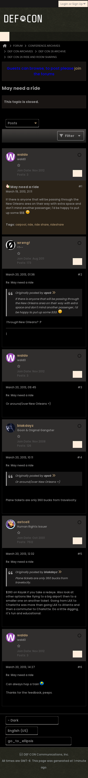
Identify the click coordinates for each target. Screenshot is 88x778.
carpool (20, 225)
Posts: (21, 175)
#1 (80, 186)
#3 (80, 387)
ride (30, 225)
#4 (79, 457)
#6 (79, 667)
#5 (79, 554)
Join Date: (24, 170)
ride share (41, 225)
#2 (80, 274)
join (77, 68)
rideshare (57, 225)
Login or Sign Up (73, 4)
